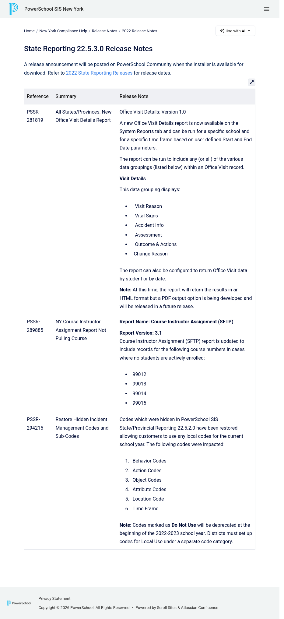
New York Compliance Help (63, 30)
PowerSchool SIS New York (53, 9)
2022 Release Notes (139, 30)
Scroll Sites (167, 607)
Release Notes (104, 30)
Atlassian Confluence (199, 607)
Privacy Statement (54, 598)
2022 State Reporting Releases (99, 73)
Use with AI (235, 30)
